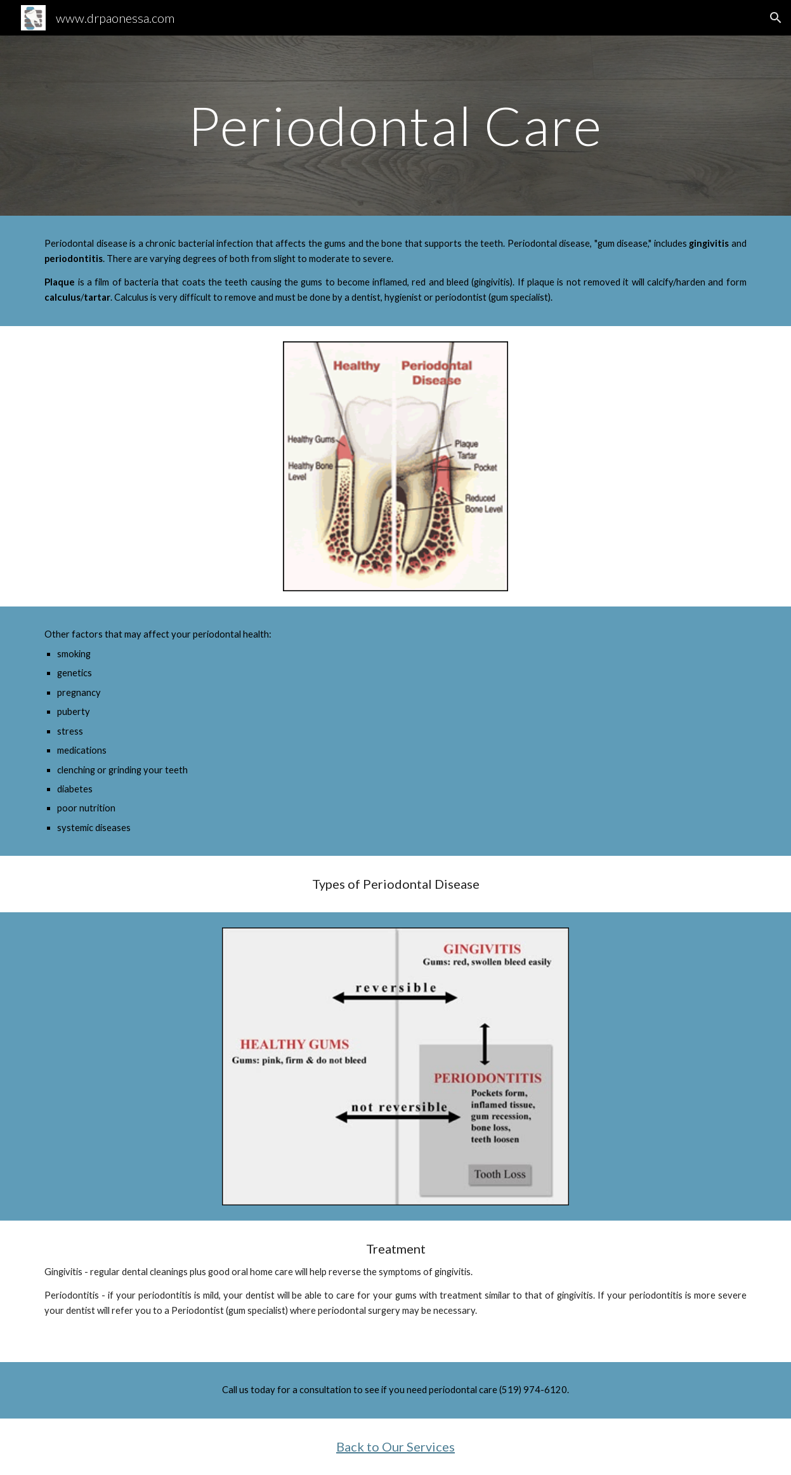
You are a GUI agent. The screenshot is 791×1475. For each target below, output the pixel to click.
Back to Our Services (395, 1446)
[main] (395, 125)
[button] (776, 18)
